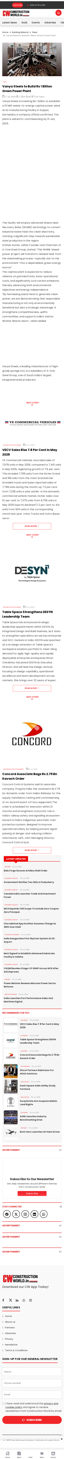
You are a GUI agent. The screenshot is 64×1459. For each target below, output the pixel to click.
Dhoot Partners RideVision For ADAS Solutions (37, 1072)
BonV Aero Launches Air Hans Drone (40, 1131)
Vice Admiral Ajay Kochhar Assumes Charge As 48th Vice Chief (30, 925)
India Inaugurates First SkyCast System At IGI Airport (29, 940)
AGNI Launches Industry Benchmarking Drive (33, 1118)
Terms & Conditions (16, 1350)
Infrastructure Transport (13, 769)
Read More (32, 526)
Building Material (20, 32)
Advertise (50, 22)
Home (5, 32)
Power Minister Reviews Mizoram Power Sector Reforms (30, 985)
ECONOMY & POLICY (11, 878)
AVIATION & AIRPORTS (12, 935)
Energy (7, 979)
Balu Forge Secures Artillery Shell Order (25, 870)
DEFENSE (7, 867)
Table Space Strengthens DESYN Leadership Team (38, 1041)
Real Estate (25, 1082)
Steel (34, 32)
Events (36, 22)
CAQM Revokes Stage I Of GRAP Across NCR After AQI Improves (31, 970)
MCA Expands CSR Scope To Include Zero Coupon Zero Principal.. (31, 910)
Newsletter (11, 1344)
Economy (24, 1020)
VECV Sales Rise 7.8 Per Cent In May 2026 (39, 1026)
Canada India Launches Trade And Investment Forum (30, 895)
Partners (10, 1327)
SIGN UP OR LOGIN (36, 5)
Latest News (9, 22)
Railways (24, 1051)
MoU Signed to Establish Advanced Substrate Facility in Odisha (29, 955)
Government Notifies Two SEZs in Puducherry (29, 882)
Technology (25, 1066)
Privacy (9, 1338)
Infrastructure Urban (12, 445)
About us (10, 1321)
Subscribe (17, 5)
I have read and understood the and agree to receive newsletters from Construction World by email (33, 1407)
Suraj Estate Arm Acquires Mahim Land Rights (38, 1102)
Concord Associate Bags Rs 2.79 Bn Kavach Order (39, 1056)
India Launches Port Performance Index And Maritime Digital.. (28, 1000)
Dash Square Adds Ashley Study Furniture (37, 1087)
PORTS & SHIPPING (11, 994)
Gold (24, 22)
